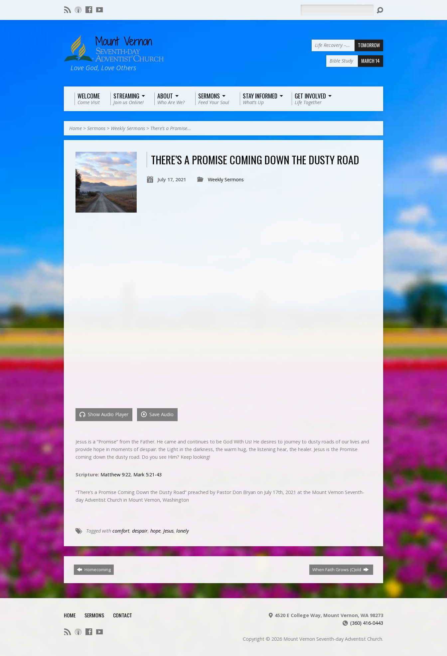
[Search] (336, 10)
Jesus (168, 531)
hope (155, 531)
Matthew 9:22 (115, 474)
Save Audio (157, 414)
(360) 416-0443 (366, 623)
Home (75, 128)
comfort (120, 531)
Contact (122, 615)
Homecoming (94, 570)
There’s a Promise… (170, 128)
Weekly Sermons (128, 128)
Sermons (96, 128)
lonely (182, 531)
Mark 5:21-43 (147, 474)
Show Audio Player (103, 414)
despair (140, 531)
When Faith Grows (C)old (340, 570)
